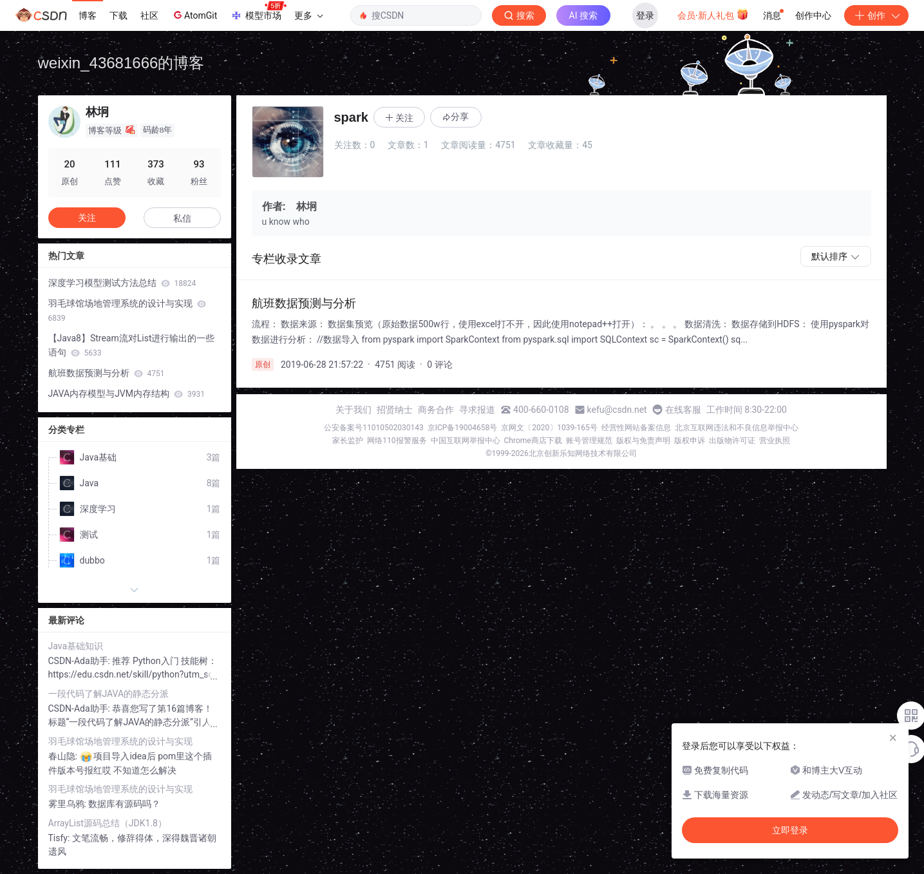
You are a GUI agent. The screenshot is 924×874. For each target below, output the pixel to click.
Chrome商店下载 (533, 440)
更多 (308, 15)
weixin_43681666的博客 (121, 62)
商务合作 (436, 409)
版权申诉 (689, 440)
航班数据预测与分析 (106, 373)
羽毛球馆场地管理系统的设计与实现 (127, 310)
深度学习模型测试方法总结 (122, 283)
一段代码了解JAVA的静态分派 (108, 694)
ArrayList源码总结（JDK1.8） (107, 823)
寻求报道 (477, 409)
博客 (88, 15)
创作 (876, 15)
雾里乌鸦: (68, 804)
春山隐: (64, 756)
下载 (118, 15)
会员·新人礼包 (713, 14)
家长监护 (347, 440)
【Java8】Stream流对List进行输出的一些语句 (131, 345)
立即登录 (790, 830)
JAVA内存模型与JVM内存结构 (126, 393)
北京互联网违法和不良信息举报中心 (736, 427)
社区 (149, 15)
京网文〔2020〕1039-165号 (549, 427)
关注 (87, 218)
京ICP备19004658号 (463, 427)
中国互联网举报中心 (465, 440)
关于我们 (353, 409)
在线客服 (683, 409)
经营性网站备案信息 (636, 427)
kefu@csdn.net (617, 409)
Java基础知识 (76, 646)
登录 (645, 15)
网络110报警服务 (396, 440)
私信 (182, 218)
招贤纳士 (395, 409)
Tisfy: (60, 838)
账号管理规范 (589, 440)
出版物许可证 (732, 440)
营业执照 (774, 440)
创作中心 (813, 15)
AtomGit (194, 15)
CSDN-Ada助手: (80, 661)
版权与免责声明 (643, 440)
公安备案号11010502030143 (373, 427)
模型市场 (258, 11)
